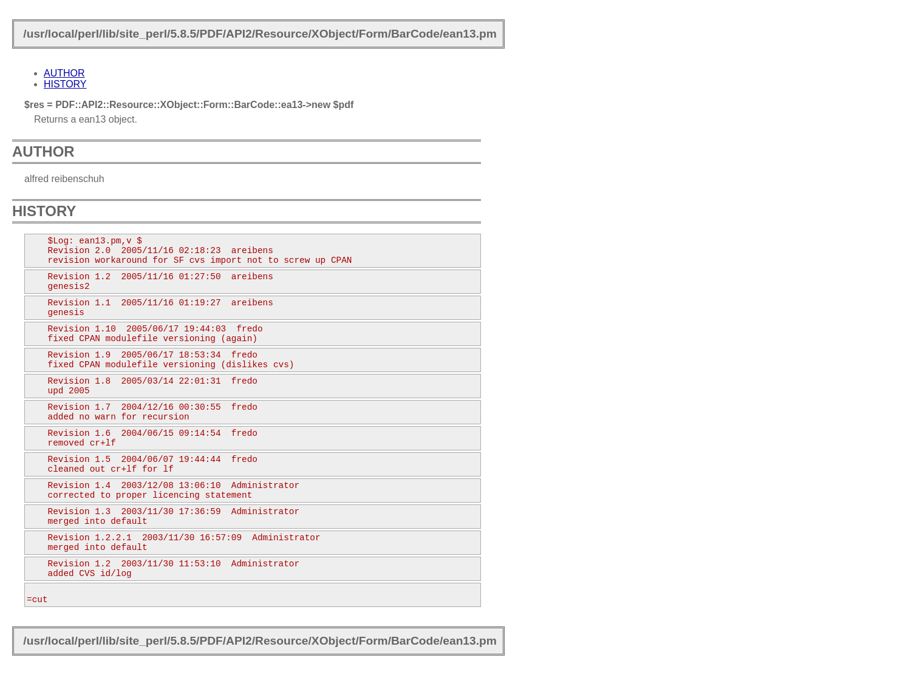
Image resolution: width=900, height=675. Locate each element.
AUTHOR (64, 73)
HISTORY (65, 84)
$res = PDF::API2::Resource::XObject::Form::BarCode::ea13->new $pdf (188, 105)
